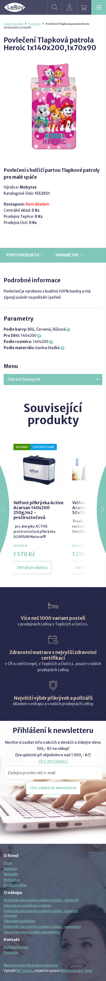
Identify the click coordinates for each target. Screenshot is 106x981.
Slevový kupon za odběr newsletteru (32, 932)
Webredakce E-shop (76, 971)
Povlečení (34, 24)
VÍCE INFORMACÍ (53, 761)
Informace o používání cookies (27, 906)
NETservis (24, 971)
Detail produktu (32, 567)
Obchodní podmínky (19, 921)
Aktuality (11, 874)
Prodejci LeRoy (15, 885)
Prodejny (11, 953)
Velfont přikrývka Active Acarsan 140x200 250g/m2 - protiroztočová (38, 510)
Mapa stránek (14, 965)
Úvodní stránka (13, 24)
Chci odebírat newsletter (53, 788)
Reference (12, 880)
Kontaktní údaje (16, 947)
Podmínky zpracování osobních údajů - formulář (41, 900)
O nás (8, 863)
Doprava (10, 869)
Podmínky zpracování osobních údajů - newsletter (43, 927)
